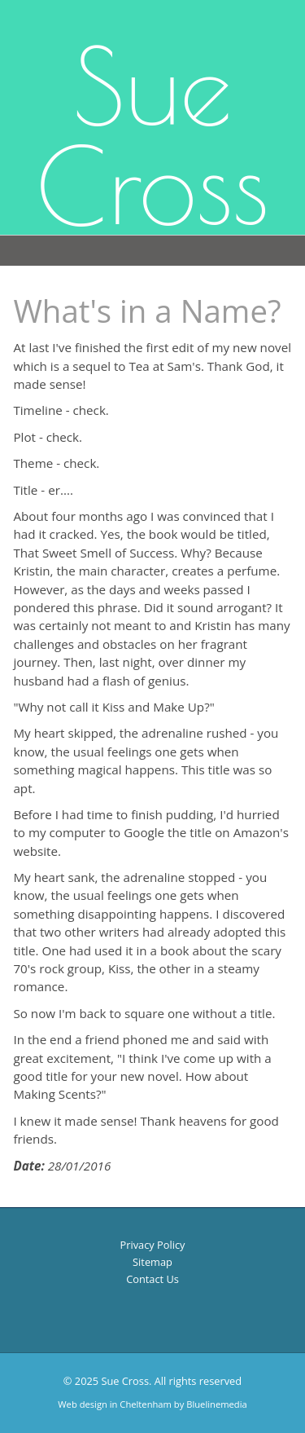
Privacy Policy (152, 1244)
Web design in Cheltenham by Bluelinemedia (152, 1404)
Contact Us (152, 1279)
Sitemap (152, 1261)
